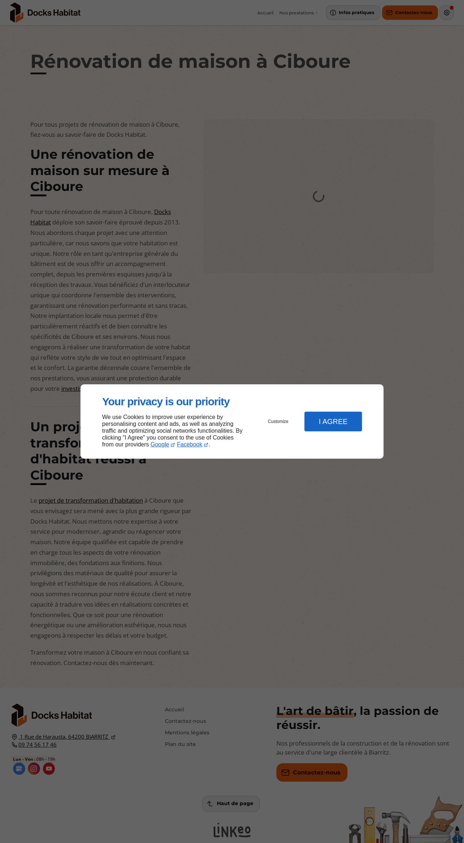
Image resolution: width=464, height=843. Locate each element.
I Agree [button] (333, 421)
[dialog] (232, 421)
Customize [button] (278, 421)
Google (159, 444)
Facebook (189, 444)
